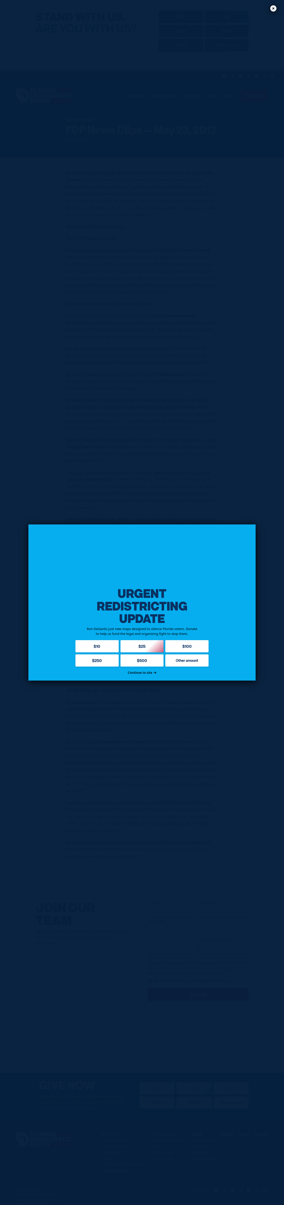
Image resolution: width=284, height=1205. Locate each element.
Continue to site (142, 672)
